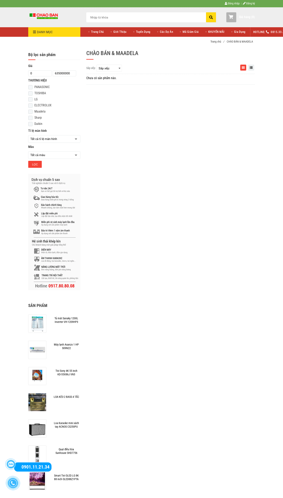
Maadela (40, 111)
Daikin (38, 124)
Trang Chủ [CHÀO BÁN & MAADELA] (97, 32)
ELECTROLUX (43, 105)
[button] (240, 17)
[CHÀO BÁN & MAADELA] (44, 15)
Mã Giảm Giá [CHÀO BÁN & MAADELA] (191, 32)
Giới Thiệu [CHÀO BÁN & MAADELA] (119, 32)
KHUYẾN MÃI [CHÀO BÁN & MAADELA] (216, 32)
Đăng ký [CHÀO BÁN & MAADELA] (249, 3)
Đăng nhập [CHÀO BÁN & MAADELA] (232, 3)
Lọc (35, 164)
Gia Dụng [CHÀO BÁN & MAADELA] (239, 32)
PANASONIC (42, 87)
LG (36, 99)
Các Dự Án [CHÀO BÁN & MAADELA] (166, 32)
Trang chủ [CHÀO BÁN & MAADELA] (217, 41)
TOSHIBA (40, 93)
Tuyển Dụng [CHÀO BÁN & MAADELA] (143, 32)
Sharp (38, 117)
